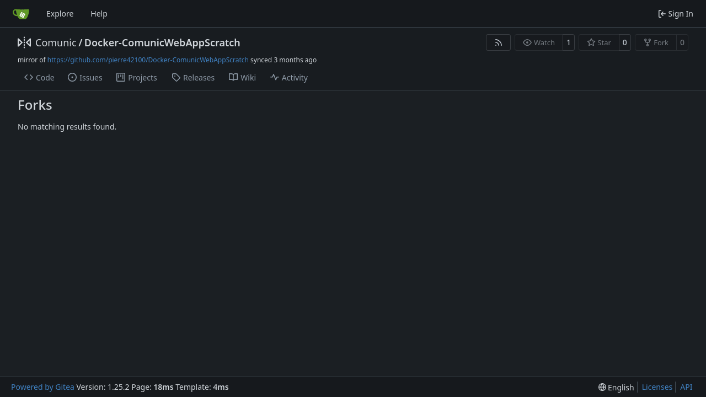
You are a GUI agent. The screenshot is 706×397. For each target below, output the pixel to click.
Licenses (657, 387)
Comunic (56, 42)
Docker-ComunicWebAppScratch (162, 42)
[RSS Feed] (498, 42)
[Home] (21, 14)
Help (99, 13)
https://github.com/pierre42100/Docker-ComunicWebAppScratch (148, 60)
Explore (59, 13)
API (686, 387)
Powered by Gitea (42, 387)
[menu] (616, 387)
